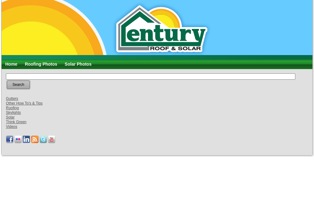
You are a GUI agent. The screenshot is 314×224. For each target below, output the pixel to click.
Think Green (16, 122)
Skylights (13, 112)
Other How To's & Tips (24, 103)
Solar (10, 117)
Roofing (12, 108)
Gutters (12, 98)
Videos (11, 126)
